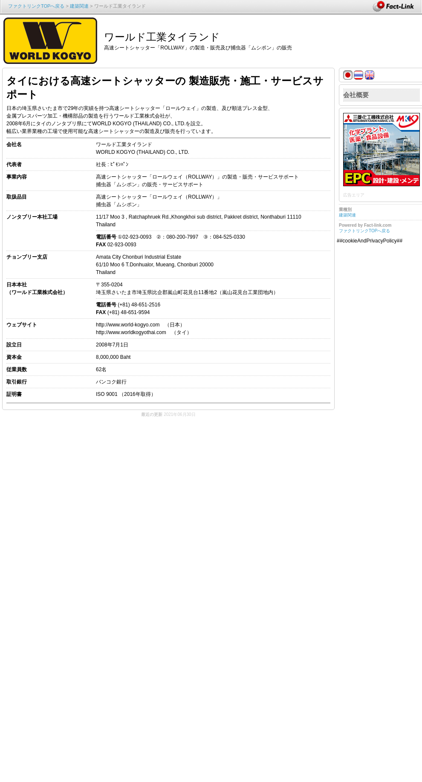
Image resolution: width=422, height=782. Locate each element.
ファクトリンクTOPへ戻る (36, 6)
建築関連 (79, 6)
